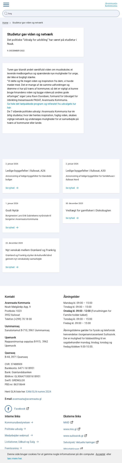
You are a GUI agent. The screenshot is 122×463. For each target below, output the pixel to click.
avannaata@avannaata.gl (26, 398)
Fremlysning (12, 448)
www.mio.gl (70, 429)
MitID (66, 422)
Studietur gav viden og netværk (27, 22)
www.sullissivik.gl (73, 435)
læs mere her (14, 458)
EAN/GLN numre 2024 (38, 391)
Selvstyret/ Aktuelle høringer (79, 442)
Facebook (19, 408)
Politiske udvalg (14, 429)
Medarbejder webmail (17, 435)
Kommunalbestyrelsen (17, 422)
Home (5, 22)
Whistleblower (71, 448)
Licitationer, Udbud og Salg (20, 441)
